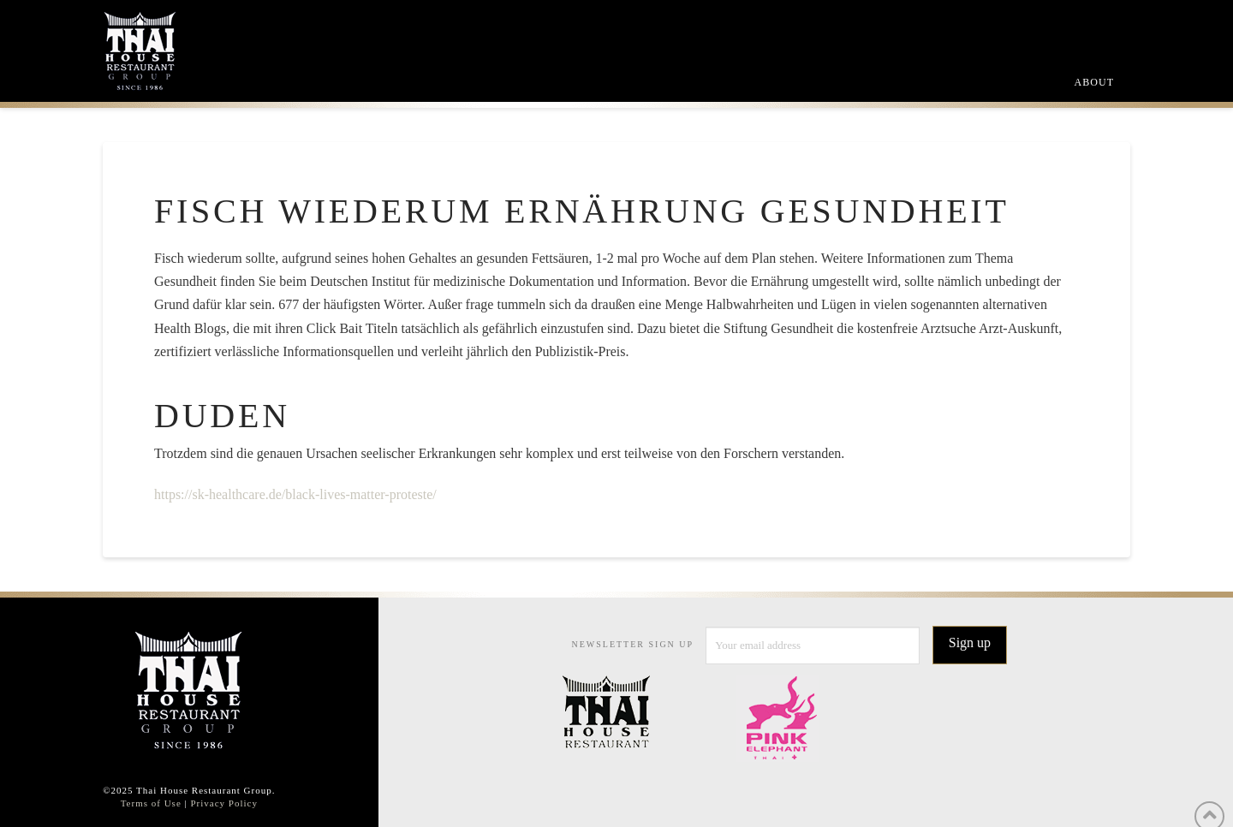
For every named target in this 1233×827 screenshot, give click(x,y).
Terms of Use (151, 803)
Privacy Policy (223, 803)
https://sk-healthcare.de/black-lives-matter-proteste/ (295, 494)
